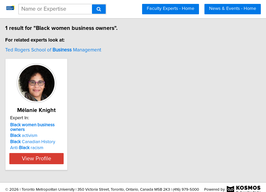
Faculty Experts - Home (170, 8)
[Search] (99, 9)
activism (34, 131)
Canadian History (43, 137)
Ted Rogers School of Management (64, 50)
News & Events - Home (232, 8)
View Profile (54, 154)
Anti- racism (37, 143)
